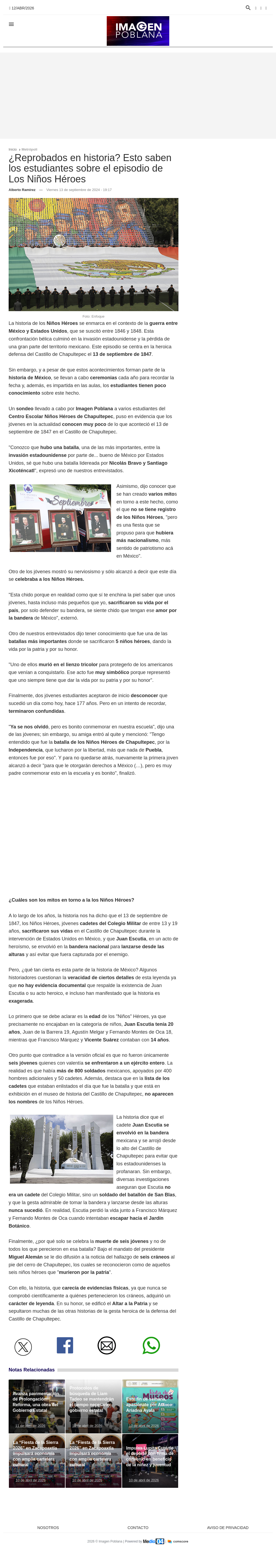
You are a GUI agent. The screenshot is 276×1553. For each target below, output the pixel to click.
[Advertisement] (138, 95)
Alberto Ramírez (22, 190)
